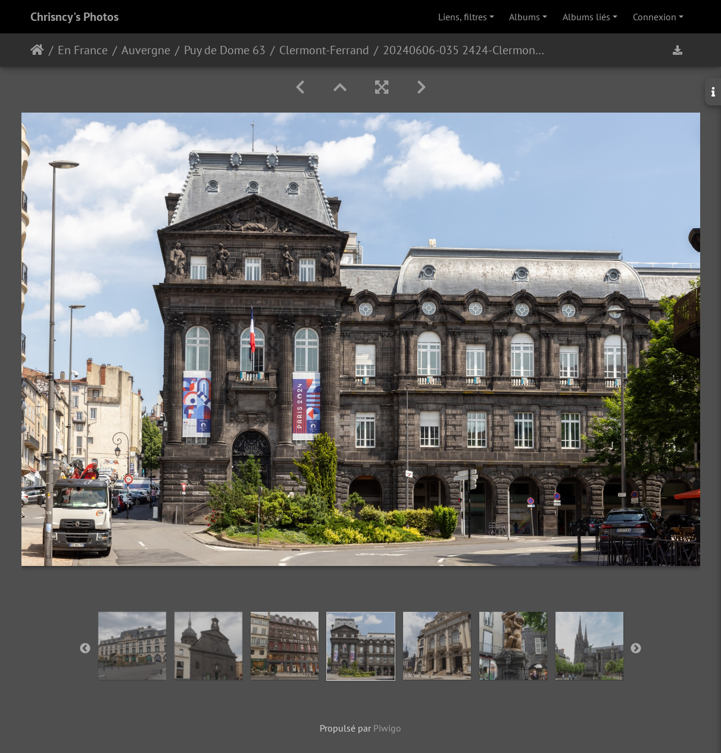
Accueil (37, 50)
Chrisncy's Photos (74, 16)
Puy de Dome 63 (225, 50)
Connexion (654, 17)
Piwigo (387, 728)
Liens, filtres (462, 17)
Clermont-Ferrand (324, 50)
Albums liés (586, 17)
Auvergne (145, 50)
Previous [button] (85, 649)
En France (83, 50)
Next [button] (636, 649)
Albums (524, 17)
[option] (132, 646)
